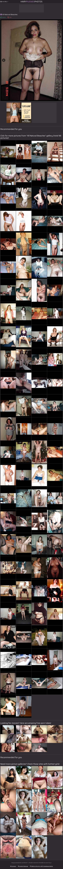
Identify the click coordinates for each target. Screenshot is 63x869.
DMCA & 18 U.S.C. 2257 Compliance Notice (41, 866)
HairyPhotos (31, 1)
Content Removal (23, 866)
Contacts (13, 866)
